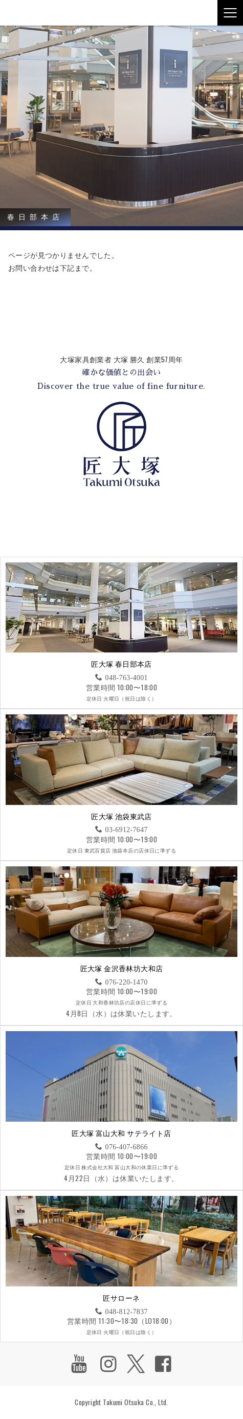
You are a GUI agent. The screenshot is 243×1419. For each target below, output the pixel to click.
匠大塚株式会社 (28, 13)
